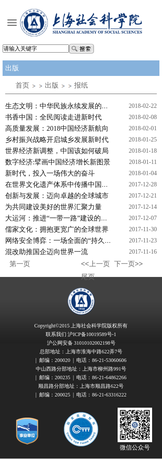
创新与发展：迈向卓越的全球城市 (57, 195)
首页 (22, 85)
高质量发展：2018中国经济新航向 (57, 128)
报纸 (81, 85)
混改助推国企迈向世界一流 (46, 251)
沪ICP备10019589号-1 (92, 334)
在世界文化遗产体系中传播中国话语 (60, 184)
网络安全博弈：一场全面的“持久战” (60, 240)
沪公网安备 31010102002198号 (81, 343)
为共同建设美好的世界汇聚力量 (53, 207)
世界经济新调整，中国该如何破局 (57, 150)
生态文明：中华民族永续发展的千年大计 (67, 106)
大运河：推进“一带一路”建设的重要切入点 (70, 218)
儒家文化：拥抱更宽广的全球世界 (57, 229)
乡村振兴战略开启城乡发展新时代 (57, 139)
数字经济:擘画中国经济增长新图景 (57, 162)
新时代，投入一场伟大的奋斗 (50, 173)
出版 (52, 85)
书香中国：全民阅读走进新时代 (53, 117)
